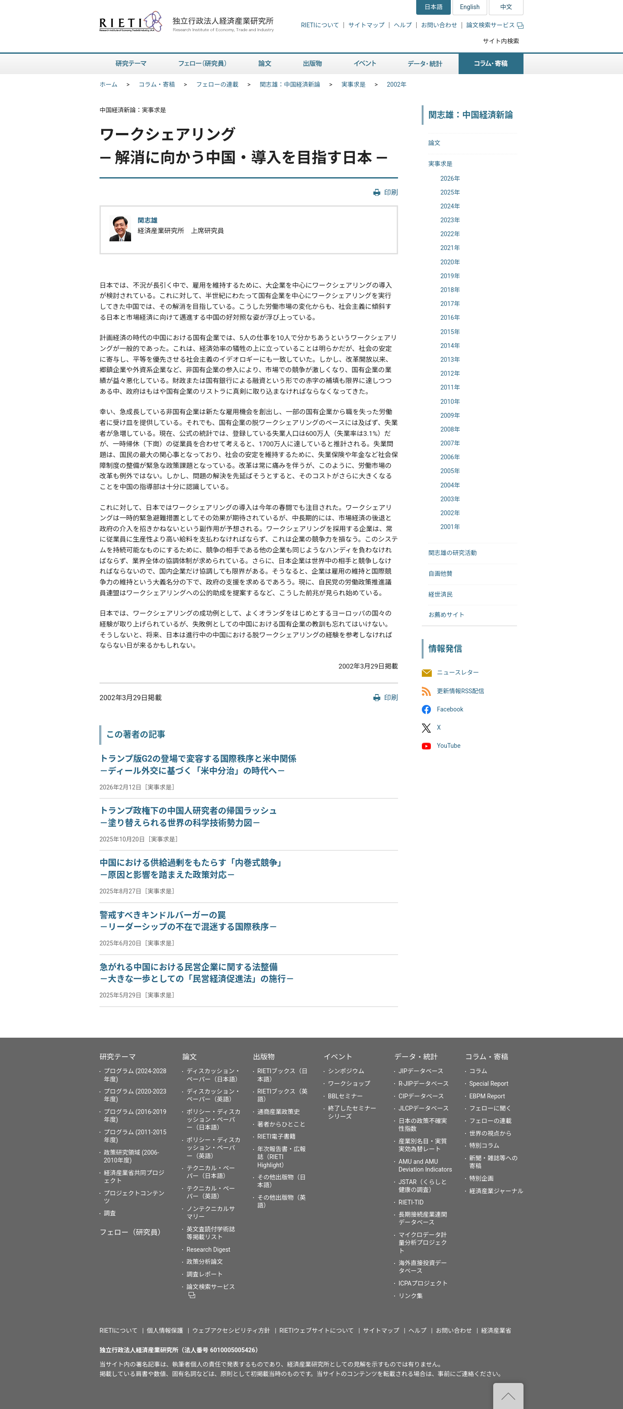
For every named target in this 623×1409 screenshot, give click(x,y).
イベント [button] (365, 64)
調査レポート (204, 1274)
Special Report (488, 1083)
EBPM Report (487, 1096)
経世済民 (440, 594)
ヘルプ (403, 25)
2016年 (450, 317)
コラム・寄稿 (157, 84)
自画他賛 (440, 573)
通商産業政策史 (278, 1111)
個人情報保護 (165, 1330)
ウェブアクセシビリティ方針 (231, 1330)
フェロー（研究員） (132, 1232)
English (469, 6)
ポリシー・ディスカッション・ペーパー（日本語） (213, 1119)
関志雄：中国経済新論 (290, 84)
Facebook (450, 709)
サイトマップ (366, 25)
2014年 (450, 345)
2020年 (450, 262)
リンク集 (410, 1295)
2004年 (450, 485)
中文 (506, 6)
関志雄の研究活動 (452, 552)
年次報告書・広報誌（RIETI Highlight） (281, 1157)
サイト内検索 (501, 41)
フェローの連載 (217, 84)
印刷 (391, 192)
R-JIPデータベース (423, 1083)
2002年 (396, 84)
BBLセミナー (345, 1096)
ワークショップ (349, 1083)
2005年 (450, 471)
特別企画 (481, 1178)
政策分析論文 (204, 1261)
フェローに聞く (490, 1108)
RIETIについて (320, 25)
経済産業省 (496, 1330)
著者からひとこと (281, 1124)
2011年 (450, 387)
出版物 (264, 1056)
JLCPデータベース (423, 1108)
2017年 (450, 303)
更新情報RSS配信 (460, 691)
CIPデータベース (421, 1096)
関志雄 (147, 220)
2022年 (450, 234)
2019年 (450, 276)
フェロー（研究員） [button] (202, 64)
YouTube (448, 746)
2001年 (450, 526)
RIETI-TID (411, 1202)
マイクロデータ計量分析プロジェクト (422, 1242)
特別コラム (484, 1145)
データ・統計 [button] (425, 64)
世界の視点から (490, 1133)
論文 (434, 143)
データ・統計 (416, 1056)
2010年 (450, 401)
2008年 (450, 429)
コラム (478, 1071)
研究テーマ (118, 1056)
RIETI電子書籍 (276, 1136)
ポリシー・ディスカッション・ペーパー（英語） (213, 1147)
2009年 (450, 415)
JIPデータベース (420, 1071)
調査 (110, 1213)
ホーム (109, 84)
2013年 (450, 359)
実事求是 (353, 84)
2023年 (450, 220)
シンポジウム (346, 1071)
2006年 (450, 457)
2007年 (450, 443)
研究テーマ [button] (131, 64)
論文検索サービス (494, 25)
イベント (338, 1056)
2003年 (450, 499)
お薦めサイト (446, 614)
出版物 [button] (312, 64)
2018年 (450, 289)
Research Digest (208, 1249)
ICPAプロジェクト (423, 1283)
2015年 (450, 331)
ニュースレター (458, 672)
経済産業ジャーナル (496, 1191)
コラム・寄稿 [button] (491, 64)
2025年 (450, 192)
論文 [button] (264, 64)
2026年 (450, 178)
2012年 (450, 373)
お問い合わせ (439, 25)
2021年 (450, 247)
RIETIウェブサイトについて (316, 1330)
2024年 (450, 206)
